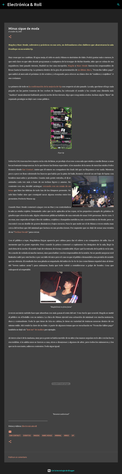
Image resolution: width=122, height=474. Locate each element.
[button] (10, 37)
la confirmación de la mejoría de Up (45, 86)
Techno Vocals (21, 232)
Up (73, 435)
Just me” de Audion (35, 330)
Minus (66, 435)
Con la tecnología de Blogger (61, 471)
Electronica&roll (29, 426)
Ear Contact (27, 169)
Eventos (27, 435)
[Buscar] (118, 4)
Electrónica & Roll (24, 4)
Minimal (58, 435)
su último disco (85, 70)
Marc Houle (82, 66)
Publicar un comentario (17, 457)
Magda (71, 66)
